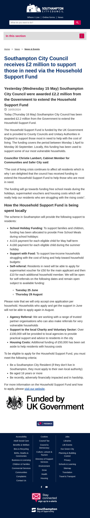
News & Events (32, 49)
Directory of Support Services (44, 460)
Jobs (67, 437)
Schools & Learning (67, 464)
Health (44, 474)
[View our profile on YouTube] (46, 487)
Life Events (67, 445)
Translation (67, 472)
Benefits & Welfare (21, 445)
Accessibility (21, 437)
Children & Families (21, 464)
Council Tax (44, 441)
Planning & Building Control (67, 454)
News (60, 17)
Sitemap (67, 468)
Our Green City (67, 449)
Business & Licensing (21, 460)
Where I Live (33, 17)
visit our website (35, 388)
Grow (44, 470)
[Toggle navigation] (81, 36)
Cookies (44, 437)
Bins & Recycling (21, 449)
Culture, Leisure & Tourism (44, 453)
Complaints (21, 476)
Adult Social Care (21, 441)
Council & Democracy (44, 446)
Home (7, 49)
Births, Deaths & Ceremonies (21, 454)
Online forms (48, 17)
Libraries (67, 441)
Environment (44, 466)
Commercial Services (21, 468)
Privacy (67, 460)
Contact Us (21, 480)
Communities (21, 472)
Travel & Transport (67, 476)
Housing (44, 478)
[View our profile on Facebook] (41, 487)
